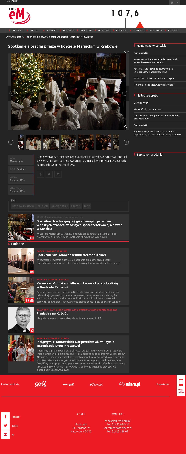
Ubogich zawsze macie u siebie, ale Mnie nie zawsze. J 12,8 (69, 318)
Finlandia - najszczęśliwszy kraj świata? (154, 84)
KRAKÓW (76, 206)
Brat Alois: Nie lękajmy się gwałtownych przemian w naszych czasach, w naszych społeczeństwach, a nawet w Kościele (79, 225)
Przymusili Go (141, 53)
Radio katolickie (10, 384)
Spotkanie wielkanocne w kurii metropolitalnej (71, 255)
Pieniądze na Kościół (52, 313)
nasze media (12, 1)
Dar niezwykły (141, 102)
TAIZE (87, 206)
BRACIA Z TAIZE (59, 206)
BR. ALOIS (43, 206)
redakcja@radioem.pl (118, 420)
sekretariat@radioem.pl (117, 427)
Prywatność (162, 384)
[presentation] (17, 439)
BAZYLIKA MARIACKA (23, 206)
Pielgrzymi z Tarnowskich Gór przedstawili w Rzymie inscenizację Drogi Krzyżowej (75, 343)
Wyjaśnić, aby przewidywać (148, 109)
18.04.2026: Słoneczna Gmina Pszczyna (154, 78)
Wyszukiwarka (177, 2)
